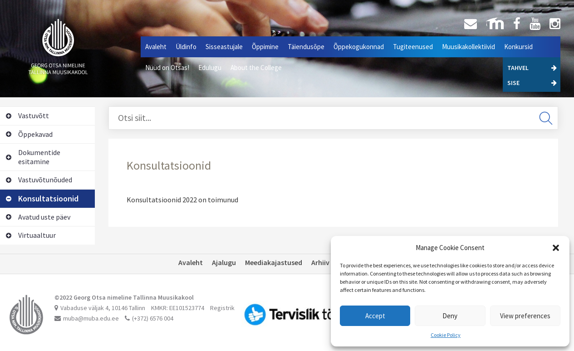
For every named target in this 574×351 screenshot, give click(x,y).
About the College (256, 67)
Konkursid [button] (518, 46)
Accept (375, 315)
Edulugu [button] (209, 67)
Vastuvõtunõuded (39, 179)
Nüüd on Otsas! (167, 67)
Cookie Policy (446, 334)
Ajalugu (224, 262)
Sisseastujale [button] (224, 46)
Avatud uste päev (38, 216)
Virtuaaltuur (31, 235)
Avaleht (156, 46)
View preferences (525, 315)
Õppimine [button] (265, 46)
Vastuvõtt (27, 115)
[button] (555, 247)
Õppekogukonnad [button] (359, 46)
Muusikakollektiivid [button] (468, 46)
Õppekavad (29, 134)
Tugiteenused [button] (413, 46)
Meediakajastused (273, 262)
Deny (449, 315)
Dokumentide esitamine (33, 157)
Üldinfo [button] (186, 46)
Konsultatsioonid (42, 198)
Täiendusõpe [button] (306, 46)
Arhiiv (320, 262)
